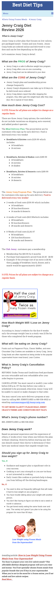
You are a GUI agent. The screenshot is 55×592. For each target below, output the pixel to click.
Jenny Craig (35, 19)
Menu (5, 13)
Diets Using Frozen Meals (15, 19)
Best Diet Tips (27, 5)
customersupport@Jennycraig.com (28, 402)
